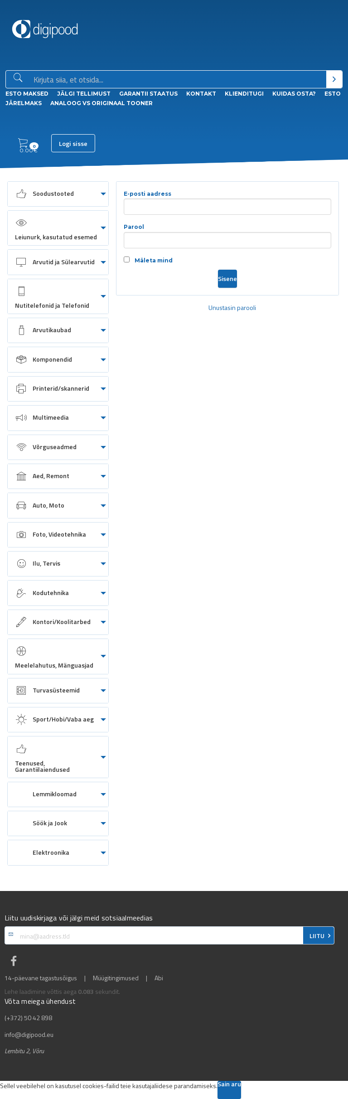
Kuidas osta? (294, 93)
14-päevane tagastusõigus (41, 978)
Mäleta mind (148, 260)
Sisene (227, 278)
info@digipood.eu (29, 1034)
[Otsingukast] (178, 80)
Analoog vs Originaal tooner (101, 103)
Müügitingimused (116, 978)
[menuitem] (58, 194)
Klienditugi (244, 93)
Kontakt (201, 93)
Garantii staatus (148, 93)
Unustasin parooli (232, 307)
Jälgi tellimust (84, 93)
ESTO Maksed (26, 93)
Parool (227, 235)
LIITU (316, 936)
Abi (159, 978)
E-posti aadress (227, 202)
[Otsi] (334, 79)
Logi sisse (73, 144)
